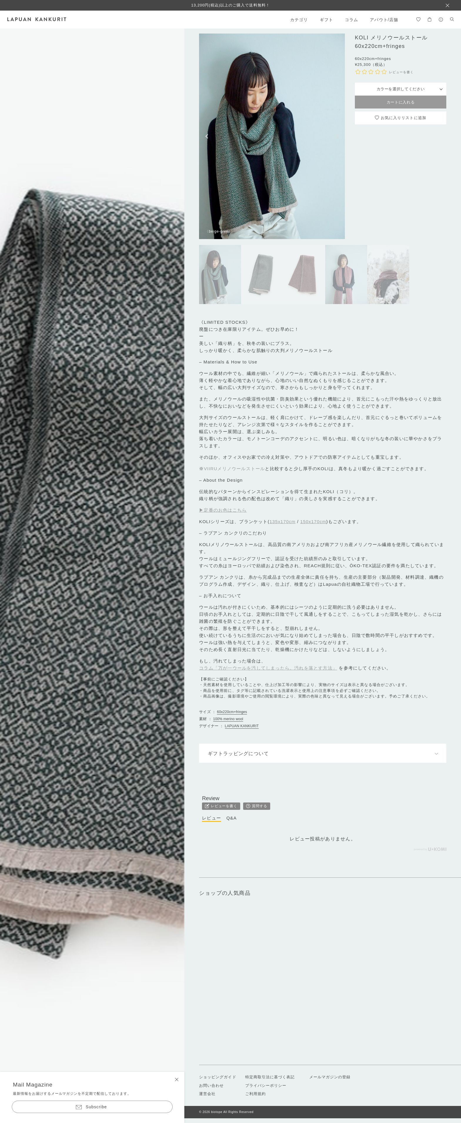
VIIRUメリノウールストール (234, 468)
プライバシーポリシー (265, 1085)
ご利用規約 (255, 1094)
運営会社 (207, 1094)
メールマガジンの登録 (329, 1077)
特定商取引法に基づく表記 (270, 1077)
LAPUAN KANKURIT (242, 726)
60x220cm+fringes (232, 712)
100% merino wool (228, 719)
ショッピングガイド (217, 1077)
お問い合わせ (211, 1085)
